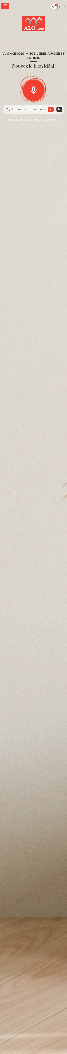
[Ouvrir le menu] (5, 6)
